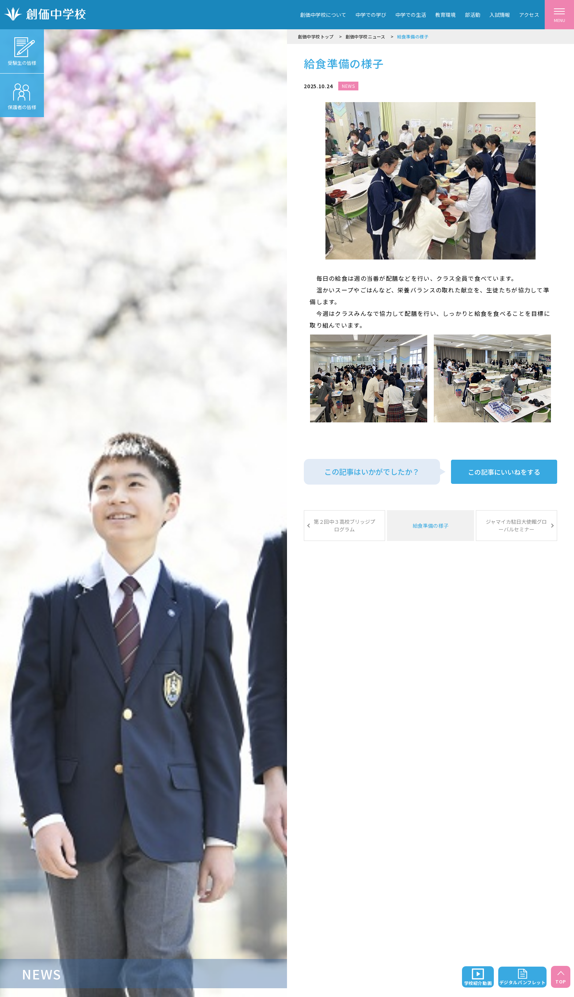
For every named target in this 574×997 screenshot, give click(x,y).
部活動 (472, 14)
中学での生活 (410, 14)
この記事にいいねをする (504, 472)
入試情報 (499, 14)
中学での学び (370, 14)
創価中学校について (323, 14)
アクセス (529, 14)
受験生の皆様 (22, 47)
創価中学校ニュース (365, 36)
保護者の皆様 (22, 92)
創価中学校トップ (315, 36)
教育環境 (445, 14)
